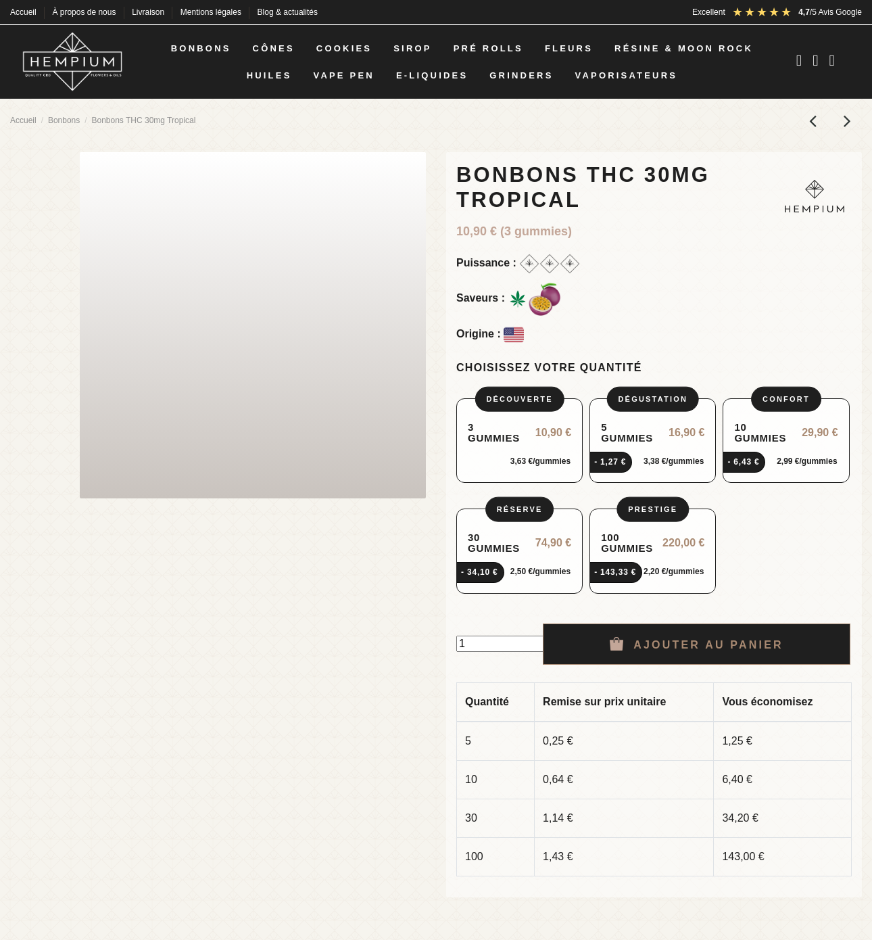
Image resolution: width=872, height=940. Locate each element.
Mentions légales (211, 12)
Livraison (149, 12)
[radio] (519, 441)
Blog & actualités (288, 12)
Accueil (24, 12)
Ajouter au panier (696, 644)
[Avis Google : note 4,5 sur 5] (797, 12)
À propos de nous (85, 12)
